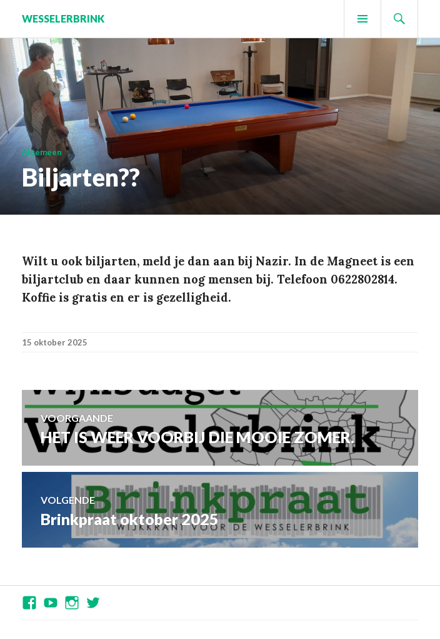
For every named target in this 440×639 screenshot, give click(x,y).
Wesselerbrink (63, 18)
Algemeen (42, 152)
